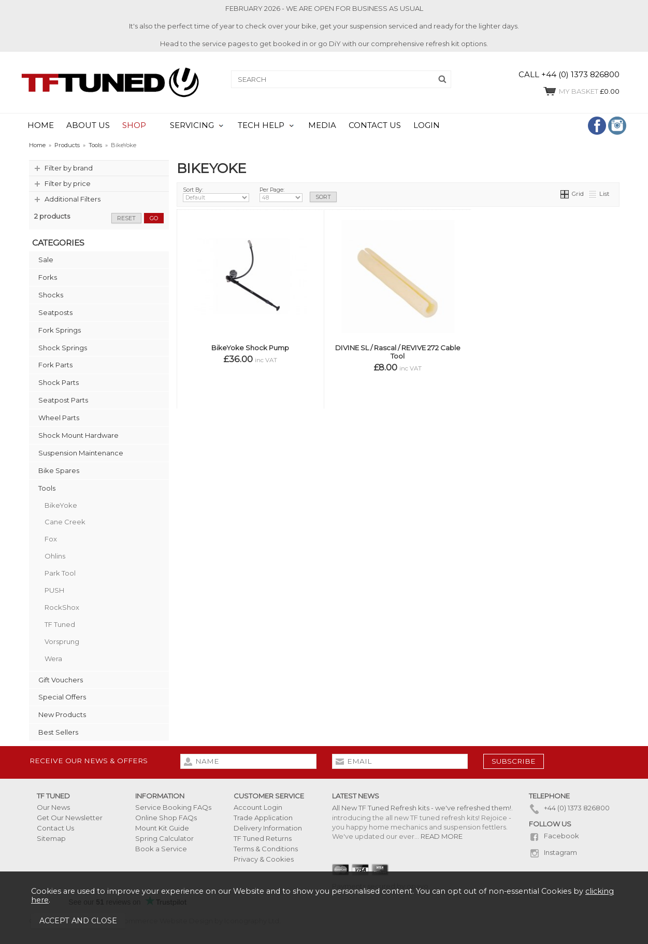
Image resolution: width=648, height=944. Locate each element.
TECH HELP (261, 125)
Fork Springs (59, 330)
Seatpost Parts (63, 400)
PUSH (54, 590)
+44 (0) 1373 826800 (569, 808)
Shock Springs (62, 348)
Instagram (553, 852)
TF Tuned (60, 624)
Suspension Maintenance (80, 453)
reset (126, 218)
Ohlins (55, 556)
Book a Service (161, 849)
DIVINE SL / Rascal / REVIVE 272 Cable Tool (397, 352)
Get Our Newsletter (70, 817)
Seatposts (55, 312)
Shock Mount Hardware (78, 435)
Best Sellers (58, 732)
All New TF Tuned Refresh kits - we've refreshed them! (421, 808)
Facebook (554, 836)
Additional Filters (72, 199)
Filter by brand (69, 168)
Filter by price (68, 183)
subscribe (514, 761)
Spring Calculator (164, 838)
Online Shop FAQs (166, 817)
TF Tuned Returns (263, 838)
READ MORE (442, 836)
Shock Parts (58, 382)
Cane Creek (65, 522)
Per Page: (281, 194)
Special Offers (62, 697)
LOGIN (426, 125)
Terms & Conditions (266, 849)
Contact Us (55, 828)
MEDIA (322, 125)
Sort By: (216, 194)
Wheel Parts (58, 417)
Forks (47, 277)
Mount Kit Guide (162, 828)
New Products (62, 714)
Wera (53, 658)
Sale (45, 259)
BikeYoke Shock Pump (250, 348)
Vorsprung (62, 641)
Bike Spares (58, 470)
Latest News (355, 796)
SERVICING (192, 125)
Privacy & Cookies (264, 859)
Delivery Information (268, 828)
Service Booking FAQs (173, 807)
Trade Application (263, 817)
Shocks (50, 295)
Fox (51, 539)
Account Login (258, 807)
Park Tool (60, 573)
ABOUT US (88, 125)
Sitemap (51, 838)
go (154, 218)
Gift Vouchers (60, 680)
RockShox (62, 607)
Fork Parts (55, 365)
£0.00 (581, 91)
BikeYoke (61, 505)
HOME (40, 125)
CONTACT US (375, 125)
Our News (53, 807)
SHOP (134, 125)
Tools (46, 488)
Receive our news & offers (89, 760)
